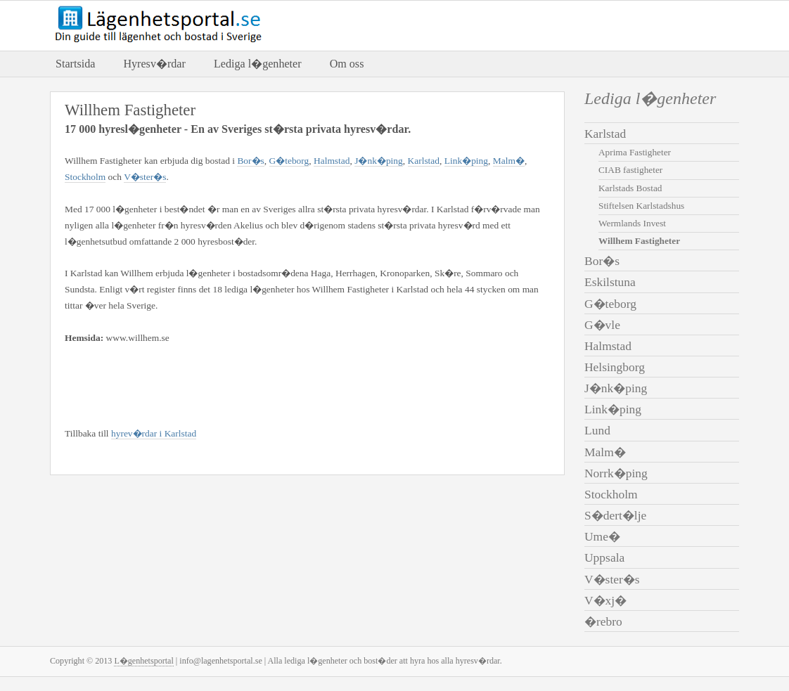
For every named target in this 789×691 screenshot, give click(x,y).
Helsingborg (614, 367)
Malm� (509, 160)
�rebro (603, 621)
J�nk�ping (378, 160)
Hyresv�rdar (154, 64)
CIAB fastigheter (630, 169)
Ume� (602, 536)
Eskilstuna (610, 282)
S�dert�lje (615, 515)
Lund (597, 430)
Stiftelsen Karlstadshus (641, 205)
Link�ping (466, 160)
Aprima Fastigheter (634, 152)
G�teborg (289, 160)
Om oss (347, 64)
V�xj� (605, 600)
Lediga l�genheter (258, 64)
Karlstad (424, 160)
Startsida (75, 64)
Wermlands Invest (632, 223)
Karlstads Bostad (630, 188)
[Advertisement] (229, 383)
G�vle (602, 325)
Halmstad (332, 160)
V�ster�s (145, 177)
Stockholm (85, 177)
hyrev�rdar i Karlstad (153, 433)
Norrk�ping (616, 473)
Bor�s (250, 160)
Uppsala (604, 557)
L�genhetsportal (143, 661)
